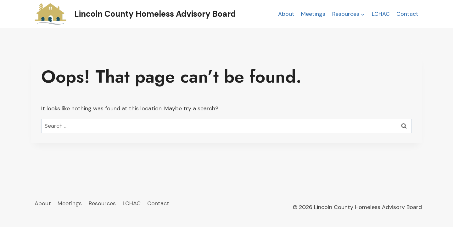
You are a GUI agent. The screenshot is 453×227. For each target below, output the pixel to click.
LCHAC (381, 14)
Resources (102, 203)
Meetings (313, 14)
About (286, 14)
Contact (407, 14)
